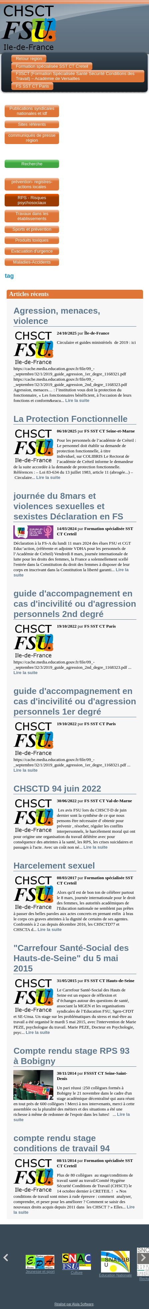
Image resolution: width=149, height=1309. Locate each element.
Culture (76, 1264)
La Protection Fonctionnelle (70, 419)
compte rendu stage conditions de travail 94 (61, 1143)
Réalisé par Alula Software (73, 1304)
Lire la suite (77, 400)
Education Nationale (115, 1264)
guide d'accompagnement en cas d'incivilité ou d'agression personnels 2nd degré (74, 603)
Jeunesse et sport (40, 1264)
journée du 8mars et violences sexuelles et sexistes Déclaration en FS (68, 506)
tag (9, 275)
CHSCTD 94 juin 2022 (57, 789)
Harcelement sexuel (54, 866)
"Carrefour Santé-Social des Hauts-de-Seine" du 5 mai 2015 (71, 958)
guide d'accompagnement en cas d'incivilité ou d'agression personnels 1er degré (74, 701)
